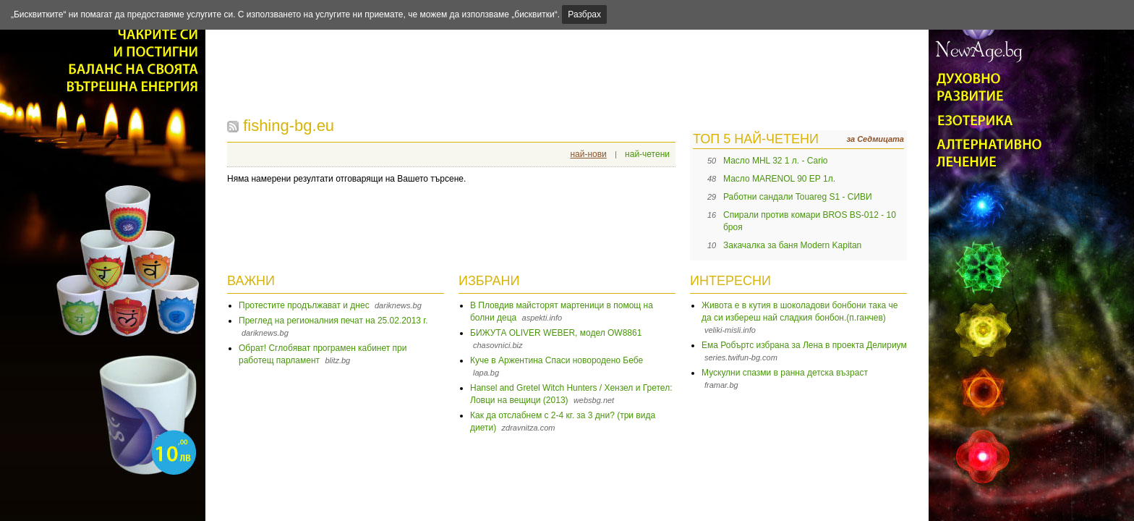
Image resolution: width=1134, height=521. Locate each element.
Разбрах (584, 14)
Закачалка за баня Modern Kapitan (792, 245)
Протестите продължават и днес (304, 305)
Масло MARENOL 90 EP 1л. (779, 179)
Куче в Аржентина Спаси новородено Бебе (556, 360)
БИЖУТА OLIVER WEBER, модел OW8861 (555, 333)
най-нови (588, 154)
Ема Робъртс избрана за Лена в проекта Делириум (804, 345)
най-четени (647, 154)
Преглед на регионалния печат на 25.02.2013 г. (333, 320)
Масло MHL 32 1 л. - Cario (775, 161)
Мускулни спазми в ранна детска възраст (785, 373)
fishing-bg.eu (288, 126)
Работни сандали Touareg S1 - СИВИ (797, 197)
